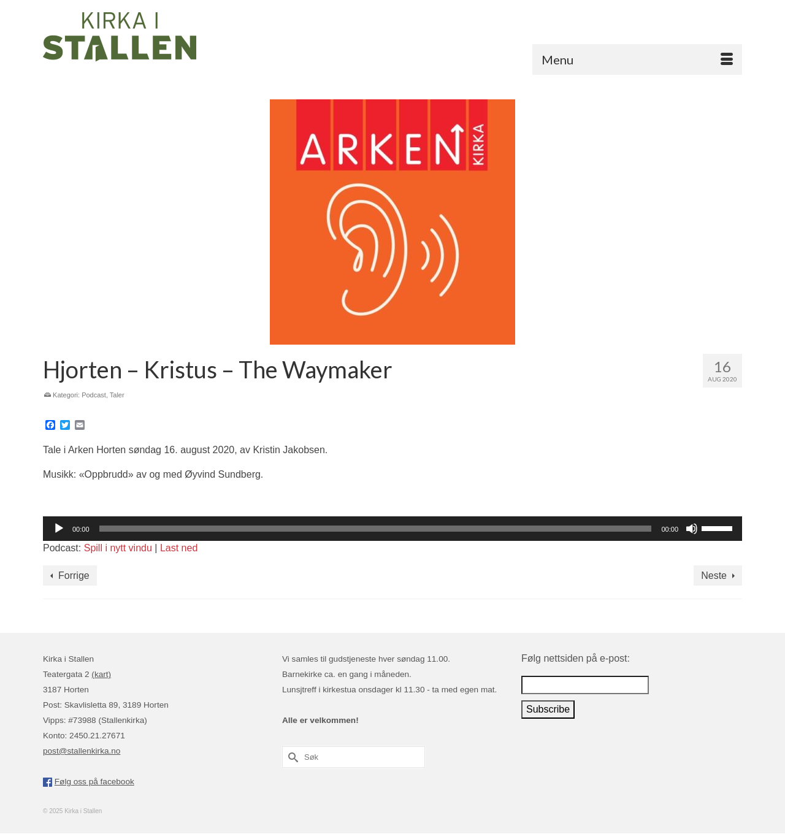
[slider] (375, 529)
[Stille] (692, 528)
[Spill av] (59, 528)
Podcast (94, 395)
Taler (117, 395)
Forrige (74, 575)
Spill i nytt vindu (118, 548)
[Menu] (637, 59)
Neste (714, 575)
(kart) (101, 674)
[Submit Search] (291, 757)
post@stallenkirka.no (81, 751)
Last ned (178, 548)
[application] (392, 528)
